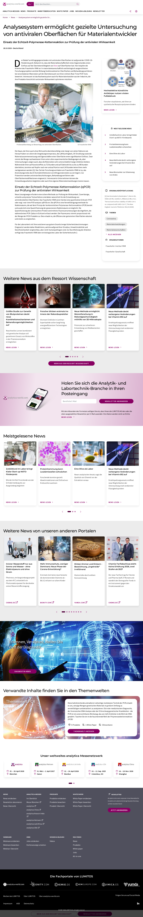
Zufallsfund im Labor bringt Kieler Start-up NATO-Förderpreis (123, 136)
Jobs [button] (71, 11)
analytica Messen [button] (11, 11)
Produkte (76, 845)
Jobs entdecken (32, 841)
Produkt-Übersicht (57, 806)
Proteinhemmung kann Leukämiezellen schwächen (120, 145)
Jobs (75, 852)
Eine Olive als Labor (117, 153)
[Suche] (77, 4)
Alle (29, 4)
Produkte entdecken (58, 798)
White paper (78, 849)
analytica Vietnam (34, 820)
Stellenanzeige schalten (36, 845)
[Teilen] (130, 11)
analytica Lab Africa (35, 824)
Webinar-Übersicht (10, 849)
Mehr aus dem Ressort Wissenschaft (71, 363)
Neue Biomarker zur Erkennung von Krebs (122, 173)
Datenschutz (29, 903)
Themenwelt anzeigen (83, 731)
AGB (18, 903)
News (75, 841)
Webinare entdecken (11, 841)
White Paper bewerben (82, 802)
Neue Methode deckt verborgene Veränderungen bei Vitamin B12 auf (122, 163)
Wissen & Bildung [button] (83, 11)
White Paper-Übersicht (82, 806)
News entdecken (9, 798)
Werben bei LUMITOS (11, 896)
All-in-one (77, 856)
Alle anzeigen (113, 234)
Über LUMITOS (29, 896)
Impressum (7, 903)
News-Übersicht (9, 806)
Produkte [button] (31, 11)
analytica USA (33, 828)
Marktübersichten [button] (47, 11)
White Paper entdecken (82, 798)
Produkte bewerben (57, 802)
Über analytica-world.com (49, 896)
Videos (52, 841)
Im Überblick (31, 798)
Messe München (33, 802)
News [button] (23, 11)
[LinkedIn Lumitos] (138, 903)
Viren (56, 65)
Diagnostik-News (23, 671)
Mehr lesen (68, 417)
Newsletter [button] (99, 11)
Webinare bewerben (11, 845)
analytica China (33, 810)
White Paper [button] (62, 11)
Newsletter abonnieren (116, 401)
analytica (31, 806)
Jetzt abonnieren (119, 810)
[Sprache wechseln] (136, 11)
